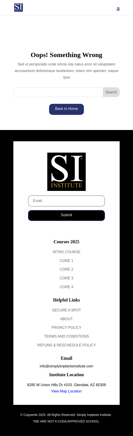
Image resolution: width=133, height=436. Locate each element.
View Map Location (66, 391)
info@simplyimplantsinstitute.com (66, 366)
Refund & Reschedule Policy (66, 345)
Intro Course (67, 252)
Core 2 (66, 269)
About (66, 319)
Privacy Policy (66, 327)
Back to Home (66, 109)
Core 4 (66, 287)
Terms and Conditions (66, 336)
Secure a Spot (66, 310)
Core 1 (66, 261)
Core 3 (66, 278)
